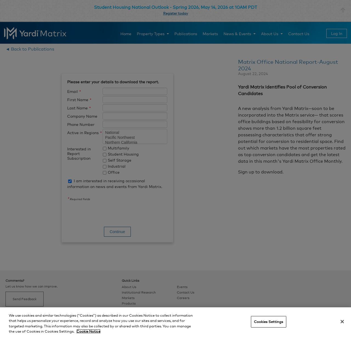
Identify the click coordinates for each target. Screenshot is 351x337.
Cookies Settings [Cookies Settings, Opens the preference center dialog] (268, 321)
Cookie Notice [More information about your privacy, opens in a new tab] (88, 331)
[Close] (342, 322)
